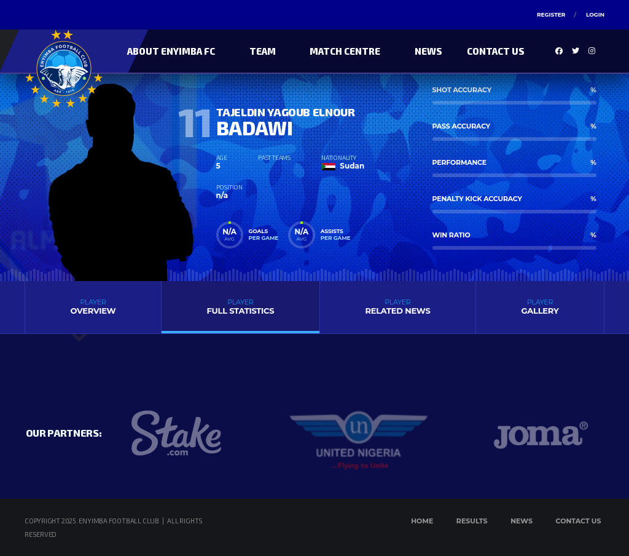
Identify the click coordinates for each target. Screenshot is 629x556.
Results (472, 521)
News (428, 51)
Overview (93, 307)
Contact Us (496, 51)
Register (551, 14)
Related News (397, 307)
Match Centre (345, 51)
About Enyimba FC (171, 51)
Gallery (540, 307)
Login (595, 14)
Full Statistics (240, 307)
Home (422, 521)
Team (262, 51)
